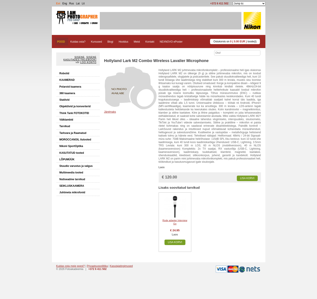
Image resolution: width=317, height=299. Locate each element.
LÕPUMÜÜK (67, 159)
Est (58, 3)
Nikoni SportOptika (71, 146)
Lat (78, 3)
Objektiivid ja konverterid (75, 106)
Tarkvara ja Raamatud (72, 133)
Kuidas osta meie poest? (70, 266)
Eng (64, 3)
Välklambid (66, 119)
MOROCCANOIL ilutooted (75, 139)
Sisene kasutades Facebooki (79, 58)
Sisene (80, 57)
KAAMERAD (67, 79)
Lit (83, 3)
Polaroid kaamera (70, 86)
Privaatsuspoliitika (97, 266)
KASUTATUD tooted (71, 152)
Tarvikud (64, 126)
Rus (71, 3)
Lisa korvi (247, 178)
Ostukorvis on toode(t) (234, 41)
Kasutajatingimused (121, 266)
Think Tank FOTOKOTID (74, 113)
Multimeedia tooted (71, 172)
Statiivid (64, 99)
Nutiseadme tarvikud (72, 179)
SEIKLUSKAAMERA (71, 185)
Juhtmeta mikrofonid (72, 192)
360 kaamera (67, 93)
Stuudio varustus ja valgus (76, 166)
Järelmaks (110, 111)
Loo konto (88, 62)
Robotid (64, 73)
